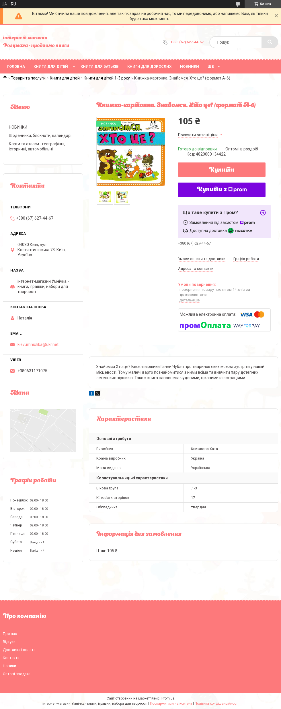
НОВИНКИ (189, 66)
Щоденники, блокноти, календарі (40, 135)
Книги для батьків (100, 66)
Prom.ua (168, 698)
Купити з (222, 190)
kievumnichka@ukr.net (37, 344)
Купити (222, 170)
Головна (16, 66)
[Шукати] (270, 42)
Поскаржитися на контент (171, 704)
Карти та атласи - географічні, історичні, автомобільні (37, 146)
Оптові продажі (16, 674)
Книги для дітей (51, 66)
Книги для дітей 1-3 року (107, 78)
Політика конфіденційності (217, 704)
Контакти (11, 658)
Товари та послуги (28, 78)
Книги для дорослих (149, 66)
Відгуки (9, 642)
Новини (9, 666)
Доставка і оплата (19, 650)
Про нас (10, 633)
